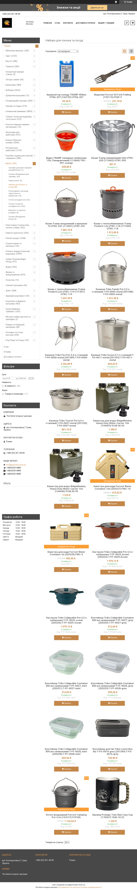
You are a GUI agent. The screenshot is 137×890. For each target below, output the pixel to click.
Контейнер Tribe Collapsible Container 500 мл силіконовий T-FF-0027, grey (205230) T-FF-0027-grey (112, 620)
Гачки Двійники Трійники (13, 310)
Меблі (8, 163)
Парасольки (14, 181)
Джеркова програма (15, 95)
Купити (67, 112)
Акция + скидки (106, 23)
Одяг (8, 56)
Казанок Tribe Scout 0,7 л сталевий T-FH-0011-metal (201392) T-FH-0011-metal (112, 357)
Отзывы (7, 352)
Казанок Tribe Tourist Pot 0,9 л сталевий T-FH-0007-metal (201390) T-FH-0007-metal (66, 423)
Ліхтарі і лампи (12, 79)
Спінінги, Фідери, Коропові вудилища (18, 252)
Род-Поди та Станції (15, 340)
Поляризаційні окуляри (16, 101)
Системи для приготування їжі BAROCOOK (20, 169)
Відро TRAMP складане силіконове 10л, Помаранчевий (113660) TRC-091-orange (66, 160)
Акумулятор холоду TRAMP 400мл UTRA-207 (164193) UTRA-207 (66, 95)
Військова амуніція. (15, 50)
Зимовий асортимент (15, 296)
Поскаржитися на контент (68, 887)
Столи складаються (17, 200)
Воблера (10, 90)
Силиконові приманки (16, 111)
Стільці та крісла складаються (16, 205)
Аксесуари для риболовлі (12, 133)
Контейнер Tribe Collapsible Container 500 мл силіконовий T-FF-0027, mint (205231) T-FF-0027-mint (66, 686)
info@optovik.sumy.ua (16, 465)
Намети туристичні (14, 233)
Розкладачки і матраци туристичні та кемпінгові (18, 193)
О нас (57, 23)
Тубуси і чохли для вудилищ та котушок (19, 118)
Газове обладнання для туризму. (19, 175)
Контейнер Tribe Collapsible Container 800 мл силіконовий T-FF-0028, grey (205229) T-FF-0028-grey (112, 686)
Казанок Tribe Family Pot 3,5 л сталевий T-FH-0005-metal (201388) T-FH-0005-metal (112, 291)
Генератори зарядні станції (15, 73)
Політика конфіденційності (91, 887)
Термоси (10, 66)
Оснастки (10, 280)
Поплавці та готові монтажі (14, 333)
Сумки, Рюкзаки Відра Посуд (16, 260)
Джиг (8, 290)
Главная (47, 23)
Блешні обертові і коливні (14, 141)
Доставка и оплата (85, 23)
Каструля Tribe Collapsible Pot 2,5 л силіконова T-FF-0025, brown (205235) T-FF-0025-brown (112, 554)
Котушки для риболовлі (12, 149)
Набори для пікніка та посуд (18, 186)
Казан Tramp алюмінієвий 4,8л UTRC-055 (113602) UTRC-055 (112, 159)
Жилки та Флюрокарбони (13, 273)
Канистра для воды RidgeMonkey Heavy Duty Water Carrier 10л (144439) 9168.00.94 (112, 423)
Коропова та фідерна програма (15, 302)
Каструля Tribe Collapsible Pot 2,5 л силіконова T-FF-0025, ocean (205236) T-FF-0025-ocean (66, 620)
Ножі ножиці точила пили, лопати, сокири (17, 226)
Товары (7, 46)
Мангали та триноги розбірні (17, 211)
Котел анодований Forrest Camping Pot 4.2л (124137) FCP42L (66, 816)
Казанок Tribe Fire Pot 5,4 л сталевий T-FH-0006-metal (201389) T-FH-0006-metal (66, 357)
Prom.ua (82, 885)
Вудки (8, 267)
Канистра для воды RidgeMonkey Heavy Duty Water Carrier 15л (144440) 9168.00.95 (66, 489)
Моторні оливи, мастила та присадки (18, 318)
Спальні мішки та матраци (13, 244)
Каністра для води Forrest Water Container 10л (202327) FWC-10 (112, 487)
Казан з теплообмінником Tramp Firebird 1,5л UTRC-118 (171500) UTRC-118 (112, 226)
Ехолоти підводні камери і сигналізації (18, 125)
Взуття (9, 61)
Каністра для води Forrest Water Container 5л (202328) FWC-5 (66, 553)
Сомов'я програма (14, 285)
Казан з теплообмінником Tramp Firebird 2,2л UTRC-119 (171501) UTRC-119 (66, 291)
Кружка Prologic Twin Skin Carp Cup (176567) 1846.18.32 (112, 816)
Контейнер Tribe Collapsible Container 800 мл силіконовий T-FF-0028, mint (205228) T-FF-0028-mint (66, 751)
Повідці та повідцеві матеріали (15, 325)
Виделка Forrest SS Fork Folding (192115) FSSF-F (112, 95)
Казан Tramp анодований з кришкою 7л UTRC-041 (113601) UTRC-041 (66, 224)
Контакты (68, 23)
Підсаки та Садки (14, 106)
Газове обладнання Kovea (17, 218)
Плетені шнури (12, 238)
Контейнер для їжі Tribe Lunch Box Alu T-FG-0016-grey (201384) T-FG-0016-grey (113, 751)
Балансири (11, 85)
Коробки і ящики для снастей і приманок (19, 157)
